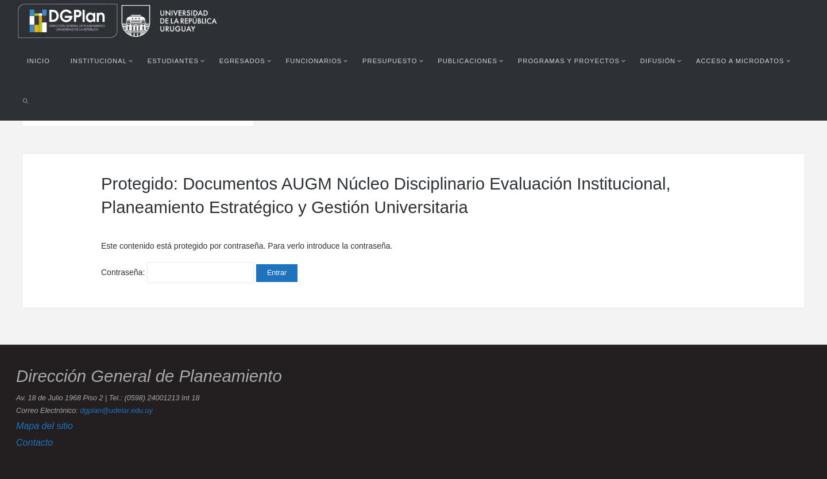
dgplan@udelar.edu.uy (116, 411)
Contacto (34, 442)
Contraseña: (177, 272)
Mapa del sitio (44, 425)
